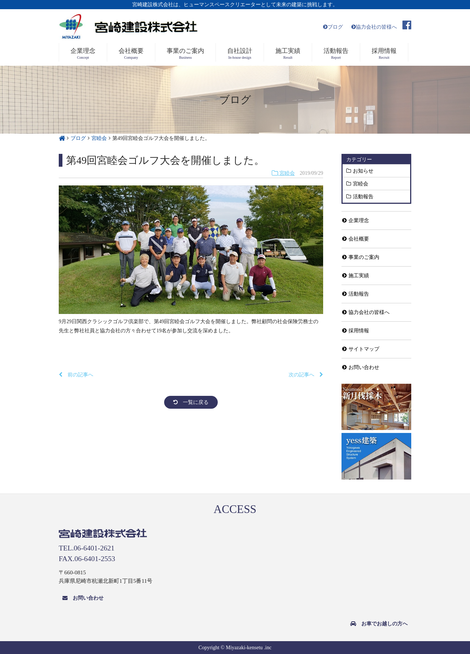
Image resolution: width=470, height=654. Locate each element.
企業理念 (355, 220)
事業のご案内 (360, 257)
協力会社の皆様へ (374, 27)
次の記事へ (306, 374)
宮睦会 (283, 173)
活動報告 (363, 196)
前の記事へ (76, 374)
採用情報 (355, 330)
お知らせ (363, 170)
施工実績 (355, 275)
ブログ (333, 27)
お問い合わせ (360, 367)
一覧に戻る (191, 402)
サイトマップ (360, 349)
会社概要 (355, 239)
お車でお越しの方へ (379, 623)
